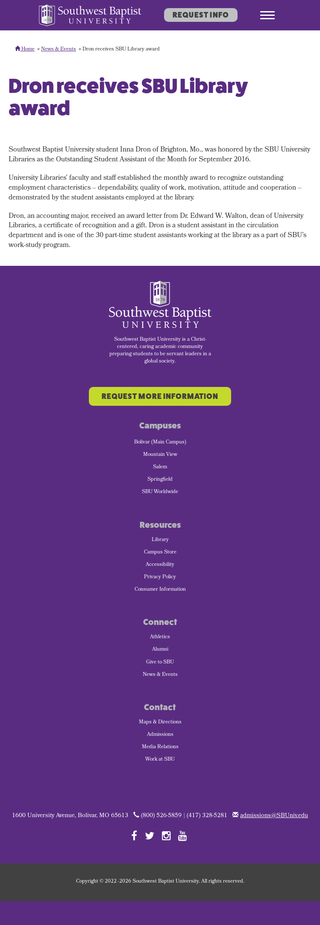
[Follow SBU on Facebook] (134, 835)
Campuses (160, 426)
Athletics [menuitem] (160, 637)
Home (25, 49)
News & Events (58, 49)
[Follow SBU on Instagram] (166, 835)
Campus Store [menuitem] (160, 552)
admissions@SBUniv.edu (274, 816)
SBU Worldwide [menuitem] (160, 492)
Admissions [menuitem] (160, 735)
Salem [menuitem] (160, 467)
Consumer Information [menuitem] (160, 590)
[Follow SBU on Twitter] (149, 835)
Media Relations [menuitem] (160, 747)
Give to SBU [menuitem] (160, 662)
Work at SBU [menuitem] (160, 759)
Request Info (201, 15)
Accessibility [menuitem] (160, 565)
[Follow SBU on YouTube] (182, 835)
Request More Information (160, 396)
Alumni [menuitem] (160, 649)
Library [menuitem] (160, 540)
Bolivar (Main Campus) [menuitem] (160, 442)
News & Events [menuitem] (160, 675)
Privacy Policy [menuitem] (160, 577)
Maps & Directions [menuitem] (160, 722)
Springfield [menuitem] (160, 480)
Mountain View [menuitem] (160, 455)
